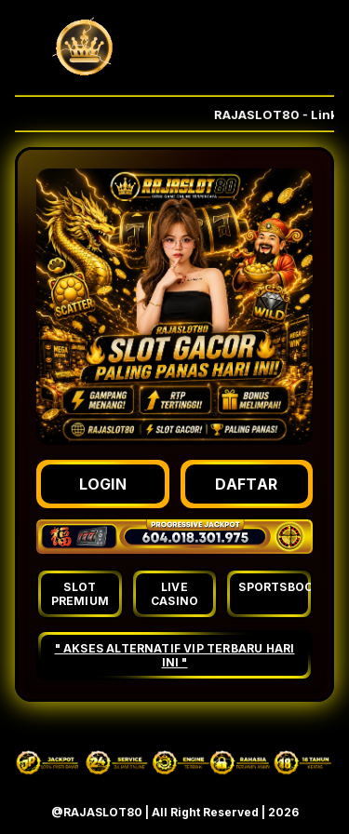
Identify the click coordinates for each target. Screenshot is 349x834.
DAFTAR (246, 484)
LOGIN (103, 484)
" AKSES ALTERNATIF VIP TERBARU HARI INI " (175, 655)
